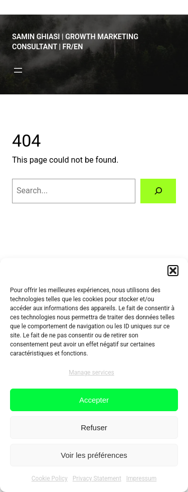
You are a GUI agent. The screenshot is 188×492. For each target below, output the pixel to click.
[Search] (158, 191)
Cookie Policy (50, 478)
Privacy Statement (97, 478)
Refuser (94, 427)
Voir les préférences (94, 455)
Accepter (94, 400)
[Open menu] (18, 70)
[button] (173, 271)
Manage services (91, 372)
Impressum (141, 478)
